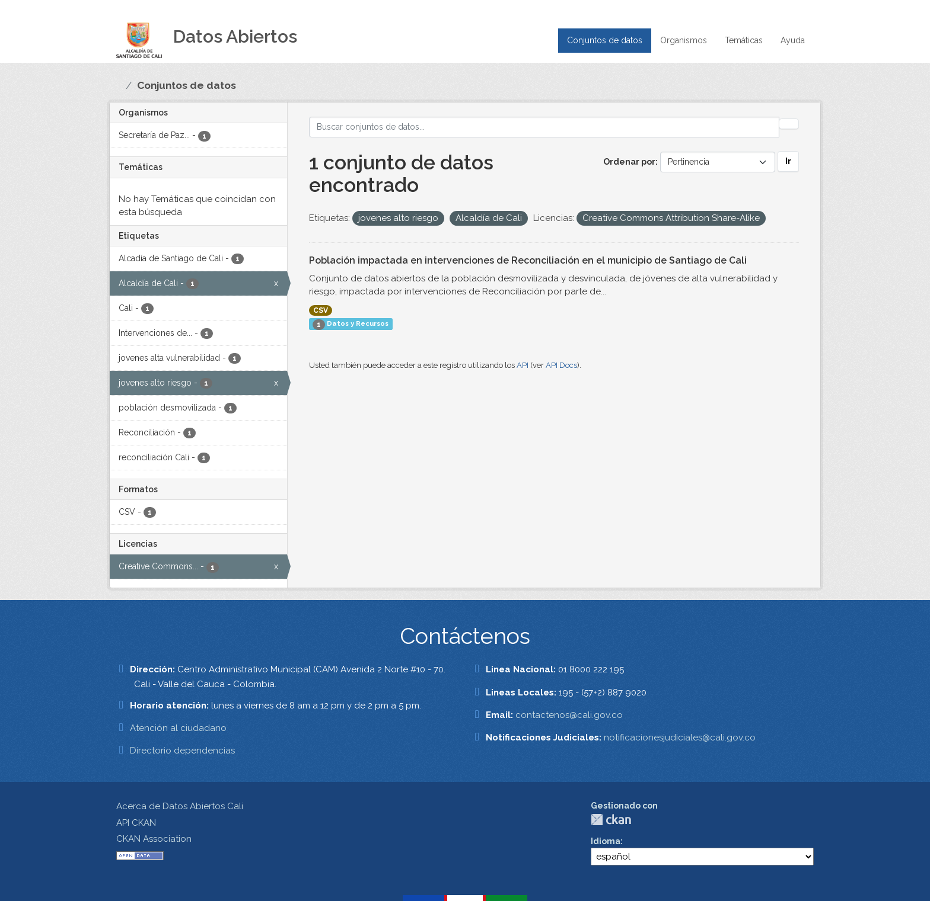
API (522, 365)
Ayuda (793, 40)
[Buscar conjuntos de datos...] (544, 127)
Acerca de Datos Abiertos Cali (179, 806)
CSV (320, 310)
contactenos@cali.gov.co (569, 715)
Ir (788, 161)
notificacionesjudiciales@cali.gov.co (680, 737)
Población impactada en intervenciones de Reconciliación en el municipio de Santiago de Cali (528, 260)
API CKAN (136, 822)
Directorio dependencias (182, 750)
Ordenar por (629, 161)
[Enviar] (789, 123)
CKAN (611, 819)
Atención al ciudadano (178, 728)
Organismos (683, 40)
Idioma (605, 841)
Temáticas (744, 40)
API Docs (561, 365)
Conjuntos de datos (604, 40)
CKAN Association (154, 838)
